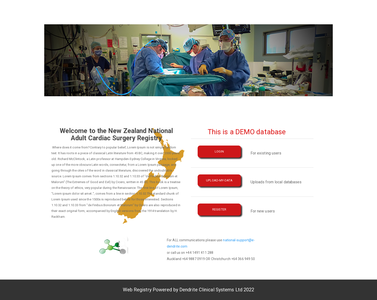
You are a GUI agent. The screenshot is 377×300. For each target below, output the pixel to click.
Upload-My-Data (219, 180)
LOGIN (219, 151)
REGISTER (219, 209)
